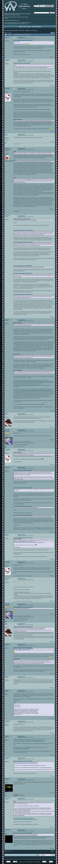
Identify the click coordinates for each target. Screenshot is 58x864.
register (52, 4)
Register (38, 26)
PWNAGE (7, 778)
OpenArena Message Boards (11, 30)
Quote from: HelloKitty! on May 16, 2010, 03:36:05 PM (23, 607)
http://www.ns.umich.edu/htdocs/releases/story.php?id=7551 (27, 385)
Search (29, 26)
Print (52, 851)
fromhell (7, 429)
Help (24, 26)
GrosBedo (7, 37)
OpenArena (21, 30)
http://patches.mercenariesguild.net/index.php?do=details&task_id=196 (29, 740)
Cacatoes (7, 148)
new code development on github (19, 446)
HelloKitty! (7, 88)
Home (20, 26)
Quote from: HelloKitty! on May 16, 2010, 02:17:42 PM (23, 537)
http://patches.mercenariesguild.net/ (21, 748)
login (49, 4)
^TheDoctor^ (8, 829)
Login (33, 26)
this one (22, 751)
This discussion (17, 679)
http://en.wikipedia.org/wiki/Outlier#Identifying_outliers (25, 819)
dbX (6, 134)
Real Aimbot (34, 30)
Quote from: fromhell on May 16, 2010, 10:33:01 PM (23, 647)
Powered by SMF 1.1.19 (23, 861)
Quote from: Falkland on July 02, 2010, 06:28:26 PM (23, 761)
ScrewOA (17, 840)
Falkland (7, 319)
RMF (6, 413)
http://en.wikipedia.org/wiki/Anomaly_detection (24, 818)
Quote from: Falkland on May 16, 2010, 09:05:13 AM (23, 470)
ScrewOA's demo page (31, 844)
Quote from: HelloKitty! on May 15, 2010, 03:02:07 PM (23, 230)
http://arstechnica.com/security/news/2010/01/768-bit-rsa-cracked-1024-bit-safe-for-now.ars (33, 381)
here (30, 696)
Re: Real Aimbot (21, 37)
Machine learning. (17, 41)
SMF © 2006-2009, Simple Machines (34, 861)
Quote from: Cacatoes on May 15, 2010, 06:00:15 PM (23, 265)
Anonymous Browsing (21, 795)
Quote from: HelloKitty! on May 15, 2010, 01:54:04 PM (23, 40)
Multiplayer (28, 30)
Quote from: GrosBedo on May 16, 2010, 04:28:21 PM (23, 626)
